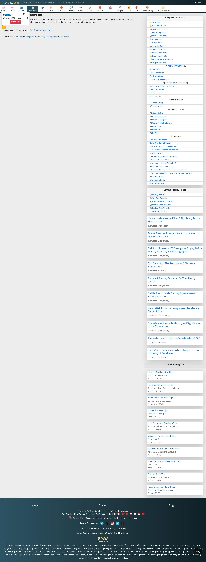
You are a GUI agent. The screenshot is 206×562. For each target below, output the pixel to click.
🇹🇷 (123, 514)
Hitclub (18, 551)
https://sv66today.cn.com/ (81, 555)
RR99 (72, 551)
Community (49, 3)
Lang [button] (198, 3)
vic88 (116, 551)
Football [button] (26, 3)
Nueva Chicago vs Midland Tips (161, 487)
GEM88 (67, 548)
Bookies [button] (79, 3)
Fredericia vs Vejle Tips (158, 410)
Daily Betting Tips (49, 37)
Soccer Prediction (86, 514)
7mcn (85, 548)
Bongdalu (108, 548)
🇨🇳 (127, 514)
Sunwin (94, 551)
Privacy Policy (109, 528)
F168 (151, 545)
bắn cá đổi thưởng (132, 548)
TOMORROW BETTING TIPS (176, 82)
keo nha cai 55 (105, 551)
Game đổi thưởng (42, 551)
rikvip (20, 548)
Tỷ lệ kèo (28, 551)
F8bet (16, 555)
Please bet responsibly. (127, 518)
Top (198, 551)
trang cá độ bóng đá (171, 555)
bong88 (26, 545)
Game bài (9, 551)
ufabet (65, 551)
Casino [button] (59, 3)
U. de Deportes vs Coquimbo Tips (162, 423)
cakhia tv (186, 555)
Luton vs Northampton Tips (160, 372)
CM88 (24, 555)
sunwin (67, 545)
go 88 (144, 551)
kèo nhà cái (36, 545)
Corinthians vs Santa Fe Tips (160, 385)
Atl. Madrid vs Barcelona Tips (160, 398)
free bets (65, 37)
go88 (186, 548)
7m (100, 548)
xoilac (81, 558)
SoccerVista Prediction (109, 558)
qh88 (97, 545)
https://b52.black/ (54, 548)
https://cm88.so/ (52, 555)
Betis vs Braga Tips (156, 474)
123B (94, 558)
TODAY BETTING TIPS (176, 66)
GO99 (79, 551)
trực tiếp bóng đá (117, 555)
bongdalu (58, 545)
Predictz (124, 558)
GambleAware (105, 533)
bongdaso (47, 545)
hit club (9, 555)
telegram (30, 37)
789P (137, 551)
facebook (17, 37)
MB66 (110, 545)
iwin (14, 548)
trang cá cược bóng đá (150, 555)
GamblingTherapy (121, 533)
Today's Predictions (42, 30)
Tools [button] (68, 3)
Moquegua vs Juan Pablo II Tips (162, 436)
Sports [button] (36, 3)
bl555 (195, 545)
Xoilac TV (56, 551)
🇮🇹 (114, 514)
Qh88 (103, 545)
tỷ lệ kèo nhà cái (13, 545)
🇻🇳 (143, 514)
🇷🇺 (131, 514)
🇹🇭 (139, 514)
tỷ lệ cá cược (101, 555)
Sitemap (122, 528)
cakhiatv (75, 545)
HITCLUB (118, 548)
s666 (83, 545)
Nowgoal (93, 548)
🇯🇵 (135, 514)
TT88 (86, 551)
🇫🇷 (118, 514)
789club (187, 551)
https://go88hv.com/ (34, 548)
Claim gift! (15, 22)
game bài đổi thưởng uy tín (127, 545)
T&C (82, 528)
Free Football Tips (69, 514)
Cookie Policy (93, 528)
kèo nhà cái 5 (132, 555)
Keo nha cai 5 (184, 545)
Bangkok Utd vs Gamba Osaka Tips (163, 449)
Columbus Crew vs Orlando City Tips (163, 461)
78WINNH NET (169, 545)
